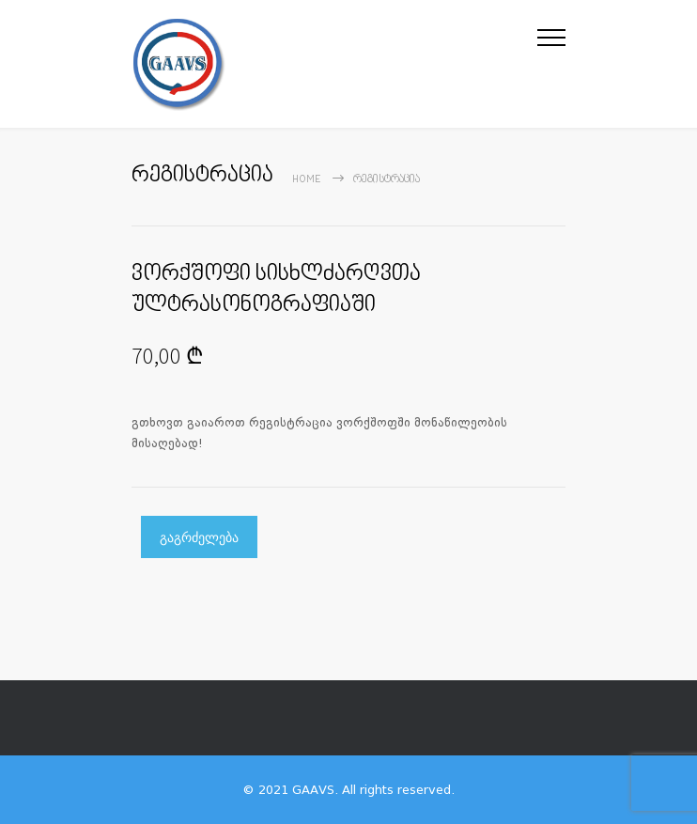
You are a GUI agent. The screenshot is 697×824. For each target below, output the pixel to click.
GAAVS (313, 790)
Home (306, 180)
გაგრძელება (199, 537)
